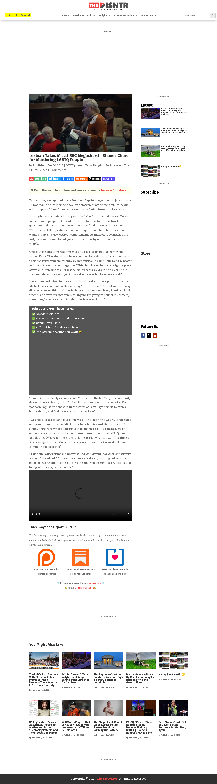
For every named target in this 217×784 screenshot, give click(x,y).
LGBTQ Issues (75, 165)
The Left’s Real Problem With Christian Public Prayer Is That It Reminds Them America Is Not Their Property (43, 680)
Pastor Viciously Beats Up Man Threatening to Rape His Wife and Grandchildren (174, 148)
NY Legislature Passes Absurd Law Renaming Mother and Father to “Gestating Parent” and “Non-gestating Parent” (43, 727)
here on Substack (113, 190)
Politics (91, 15)
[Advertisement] (108, 61)
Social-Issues (114, 165)
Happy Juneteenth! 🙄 (171, 166)
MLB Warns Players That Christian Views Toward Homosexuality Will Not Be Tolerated (76, 726)
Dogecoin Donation (84, 588)
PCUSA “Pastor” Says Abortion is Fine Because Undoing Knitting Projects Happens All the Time (139, 727)
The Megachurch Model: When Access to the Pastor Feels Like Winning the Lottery (108, 726)
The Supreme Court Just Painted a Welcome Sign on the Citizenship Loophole (174, 130)
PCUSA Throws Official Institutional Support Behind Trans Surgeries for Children (174, 111)
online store (95, 583)
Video (43, 170)
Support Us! (147, 15)
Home (64, 15)
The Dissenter (107, 778)
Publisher (39, 165)
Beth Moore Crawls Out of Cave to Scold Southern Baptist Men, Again (172, 726)
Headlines (78, 15)
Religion (103, 15)
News (88, 165)
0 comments (58, 170)
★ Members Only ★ (124, 15)
